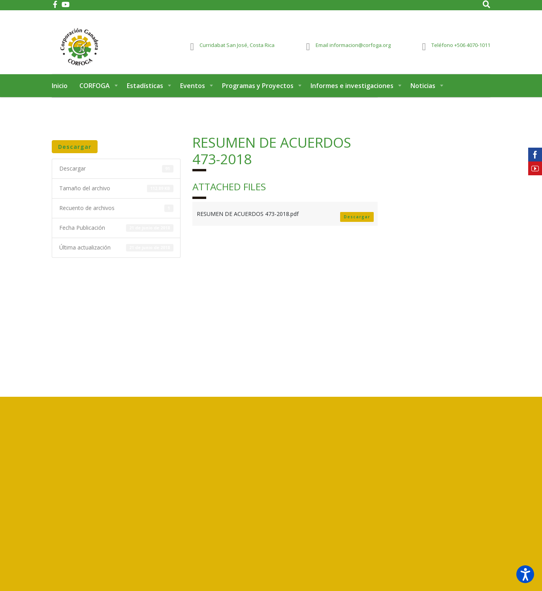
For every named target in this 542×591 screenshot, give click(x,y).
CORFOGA (94, 94)
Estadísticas (145, 94)
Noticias (422, 94)
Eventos (192, 94)
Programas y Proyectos (258, 94)
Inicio (60, 94)
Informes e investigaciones (352, 94)
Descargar (74, 155)
